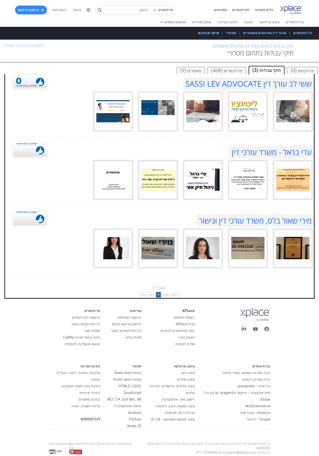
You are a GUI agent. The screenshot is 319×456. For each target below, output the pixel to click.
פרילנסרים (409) (226, 70)
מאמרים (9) (190, 70)
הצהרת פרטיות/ (85, 444)
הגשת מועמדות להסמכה (82, 344)
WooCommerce (257, 406)
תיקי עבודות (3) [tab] (267, 70)
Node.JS (134, 426)
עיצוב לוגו (188, 373)
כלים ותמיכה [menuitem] (263, 10)
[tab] (302, 70)
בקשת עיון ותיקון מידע (62, 444)
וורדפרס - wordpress (253, 386)
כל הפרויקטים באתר (85, 324)
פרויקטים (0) (302, 70)
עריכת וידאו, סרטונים (180, 413)
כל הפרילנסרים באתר (126, 331)
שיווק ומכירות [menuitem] (200, 22)
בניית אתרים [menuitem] (294, 22)
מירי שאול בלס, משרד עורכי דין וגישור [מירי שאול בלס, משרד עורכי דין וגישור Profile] (255, 220)
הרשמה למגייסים (129, 317)
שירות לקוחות (185, 344)
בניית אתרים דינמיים (256, 379)
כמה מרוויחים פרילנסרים (177, 331)
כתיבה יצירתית (89, 393)
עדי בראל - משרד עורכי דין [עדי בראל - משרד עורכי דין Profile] (272, 152)
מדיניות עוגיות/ (105, 444)
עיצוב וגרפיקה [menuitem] (268, 22)
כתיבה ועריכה (90, 366)
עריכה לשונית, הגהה (85, 406)
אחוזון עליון (133, 337)
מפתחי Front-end (127, 379)
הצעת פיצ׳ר (186, 337)
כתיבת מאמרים (89, 399)
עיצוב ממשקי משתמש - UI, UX (173, 419)
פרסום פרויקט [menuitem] (32, 10)
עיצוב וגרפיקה (184, 366)
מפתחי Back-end (128, 373)
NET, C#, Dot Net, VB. (123, 399)
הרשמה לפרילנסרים (86, 317)
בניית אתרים (261, 366)
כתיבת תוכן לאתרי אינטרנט (81, 386)
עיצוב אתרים (186, 379)
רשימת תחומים (184, 317)
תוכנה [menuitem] (247, 22)
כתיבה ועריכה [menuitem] (226, 22)
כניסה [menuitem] (78, 10)
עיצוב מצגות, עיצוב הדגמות (175, 406)
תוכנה (136, 366)
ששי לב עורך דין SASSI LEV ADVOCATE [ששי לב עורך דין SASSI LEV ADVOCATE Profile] (248, 83)
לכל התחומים (90, 419)
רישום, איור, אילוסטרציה (178, 399)
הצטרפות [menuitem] (60, 10)
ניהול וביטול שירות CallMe (81, 337)
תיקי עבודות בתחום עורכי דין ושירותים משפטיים (253, 46)
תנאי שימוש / (123, 444)
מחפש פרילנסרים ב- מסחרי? (23, 45)
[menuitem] (89, 10)
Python (135, 419)
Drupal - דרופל (258, 419)
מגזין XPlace (185, 324)
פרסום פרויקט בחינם (126, 324)
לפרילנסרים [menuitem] (240, 10)
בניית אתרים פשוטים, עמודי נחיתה (246, 373)
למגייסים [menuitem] (219, 10)
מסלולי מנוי (92, 331)
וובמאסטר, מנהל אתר (255, 413)
